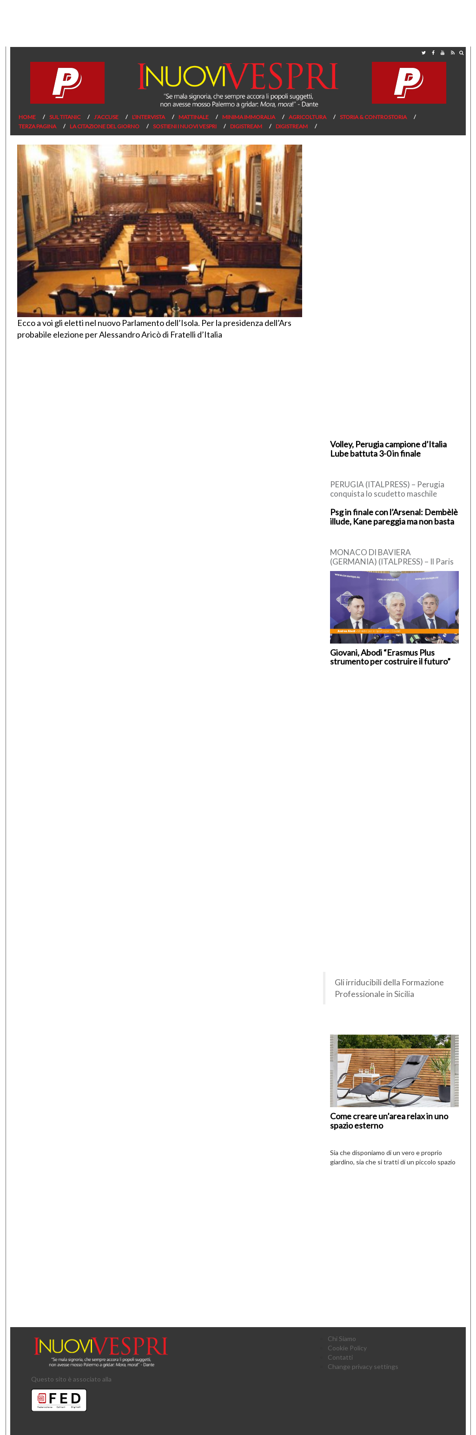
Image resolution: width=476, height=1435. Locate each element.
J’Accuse (106, 116)
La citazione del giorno (104, 126)
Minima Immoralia (248, 116)
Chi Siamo (342, 1338)
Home (27, 116)
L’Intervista (148, 116)
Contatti (340, 1357)
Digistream (246, 126)
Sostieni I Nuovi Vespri (185, 126)
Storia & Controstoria (373, 116)
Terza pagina (37, 126)
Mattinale (193, 116)
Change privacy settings (363, 1366)
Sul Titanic (64, 116)
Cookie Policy (347, 1348)
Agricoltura (307, 116)
